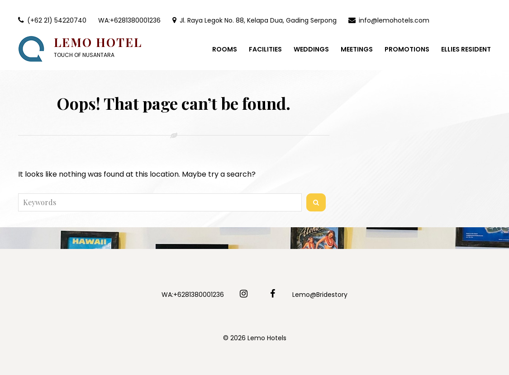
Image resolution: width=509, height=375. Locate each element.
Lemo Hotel (98, 42)
